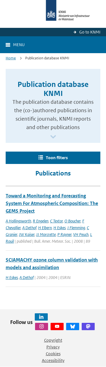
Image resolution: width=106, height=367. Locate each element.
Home (11, 58)
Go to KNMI (89, 32)
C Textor (56, 221)
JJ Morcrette (46, 234)
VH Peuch (80, 234)
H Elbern (45, 227)
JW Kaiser (26, 234)
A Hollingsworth (18, 221)
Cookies (53, 353)
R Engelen (40, 221)
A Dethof (29, 227)
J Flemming (76, 227)
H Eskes (59, 227)
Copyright (53, 340)
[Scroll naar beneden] (53, 137)
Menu (19, 44)
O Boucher (72, 221)
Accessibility (53, 360)
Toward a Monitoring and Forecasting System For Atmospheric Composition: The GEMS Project (52, 203)
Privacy (53, 347)
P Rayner (64, 234)
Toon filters (57, 157)
